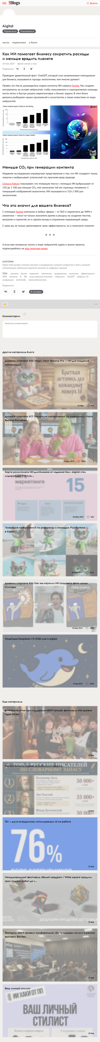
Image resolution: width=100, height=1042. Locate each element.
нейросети (60, 276)
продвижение (60, 273)
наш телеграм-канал (36, 248)
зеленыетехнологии (37, 280)
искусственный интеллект (41, 276)
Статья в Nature (11, 183)
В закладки (36, 291)
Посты (5, 42)
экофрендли (8, 280)
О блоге (33, 42)
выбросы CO (82, 276)
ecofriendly (21, 280)
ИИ (25, 276)
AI (21, 276)
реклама (14, 273)
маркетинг (34, 273)
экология (13, 276)
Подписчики (19, 42)
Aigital (7, 26)
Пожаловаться (27, 31)
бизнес (24, 273)
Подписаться (10, 31)
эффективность (88, 273)
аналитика (74, 273)
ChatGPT (71, 276)
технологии (46, 273)
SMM (4, 276)
